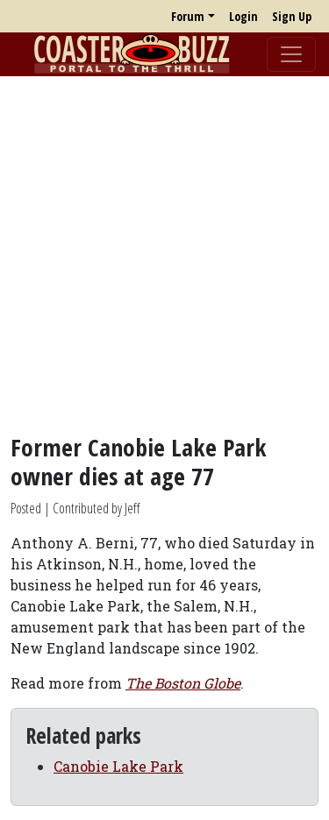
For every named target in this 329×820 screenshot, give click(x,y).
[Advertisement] (164, 254)
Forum (187, 16)
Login (243, 16)
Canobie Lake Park (118, 766)
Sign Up (291, 16)
